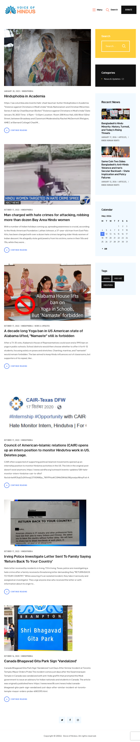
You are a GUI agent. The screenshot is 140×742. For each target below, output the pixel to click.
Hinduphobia (27, 91)
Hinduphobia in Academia (24, 96)
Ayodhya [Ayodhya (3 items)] (106, 278)
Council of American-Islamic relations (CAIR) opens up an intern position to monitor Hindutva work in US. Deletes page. (47, 450)
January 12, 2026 (108, 182)
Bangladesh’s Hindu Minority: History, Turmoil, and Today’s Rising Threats (115, 128)
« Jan (105, 249)
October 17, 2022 (12, 210)
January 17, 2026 (108, 137)
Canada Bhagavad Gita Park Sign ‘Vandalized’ (40, 661)
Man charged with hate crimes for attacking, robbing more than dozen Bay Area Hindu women (46, 217)
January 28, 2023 (12, 91)
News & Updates (42, 326)
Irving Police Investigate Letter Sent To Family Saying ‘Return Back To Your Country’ (47, 559)
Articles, (123, 137)
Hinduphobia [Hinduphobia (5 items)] (108, 285)
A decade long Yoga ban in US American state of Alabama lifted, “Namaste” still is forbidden (43, 333)
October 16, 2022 (12, 656)
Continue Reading (19, 130)
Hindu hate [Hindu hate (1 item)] (118, 278)
